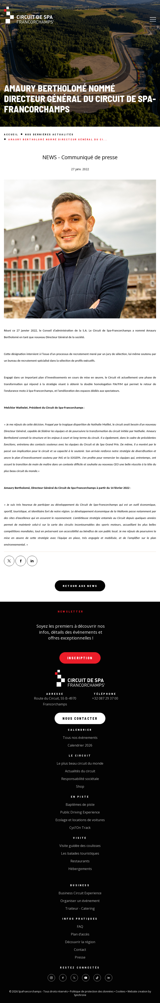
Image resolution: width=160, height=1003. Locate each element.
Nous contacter (80, 718)
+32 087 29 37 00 (105, 698)
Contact (80, 949)
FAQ (80, 926)
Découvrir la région (80, 942)
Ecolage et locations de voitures (80, 820)
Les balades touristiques (80, 853)
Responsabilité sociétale (80, 778)
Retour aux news (80, 586)
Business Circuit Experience (80, 893)
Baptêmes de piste (80, 804)
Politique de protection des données (92, 991)
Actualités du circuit (80, 771)
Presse (80, 957)
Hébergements (80, 868)
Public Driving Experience (80, 812)
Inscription (80, 658)
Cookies (121, 991)
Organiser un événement (80, 900)
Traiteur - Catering (80, 908)
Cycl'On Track (80, 827)
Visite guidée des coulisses (80, 845)
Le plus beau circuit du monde (80, 763)
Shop (80, 786)
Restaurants (80, 861)
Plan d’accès (80, 934)
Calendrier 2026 (80, 745)
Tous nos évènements (80, 737)
